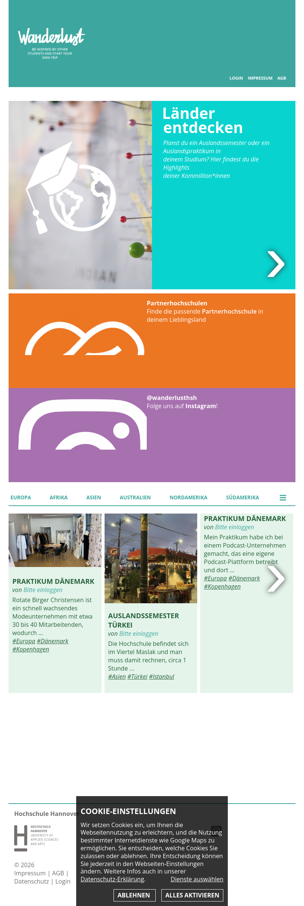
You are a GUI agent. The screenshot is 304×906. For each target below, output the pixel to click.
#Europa (23, 641)
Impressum (260, 78)
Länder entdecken (202, 120)
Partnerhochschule (229, 311)
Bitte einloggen (43, 590)
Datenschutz (32, 881)
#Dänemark (52, 641)
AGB (281, 78)
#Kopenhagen (30, 649)
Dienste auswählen (197, 879)
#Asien (117, 676)
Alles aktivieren (192, 895)
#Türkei (137, 676)
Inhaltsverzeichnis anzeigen (281, 15)
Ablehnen (135, 895)
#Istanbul (161, 676)
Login (236, 78)
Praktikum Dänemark (53, 581)
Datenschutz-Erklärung (112, 879)
